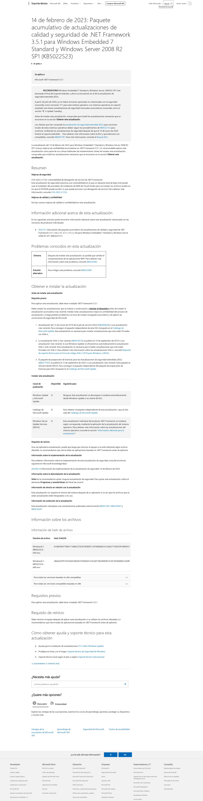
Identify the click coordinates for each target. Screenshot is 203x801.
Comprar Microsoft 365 (115, 3)
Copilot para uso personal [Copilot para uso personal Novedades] (18, 785)
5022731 (42, 229)
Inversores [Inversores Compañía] (167, 785)
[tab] (40, 703)
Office (65, 3)
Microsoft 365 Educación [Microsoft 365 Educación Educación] (80, 781)
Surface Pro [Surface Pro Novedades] (13, 768)
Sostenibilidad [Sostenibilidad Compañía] (168, 789)
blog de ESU (102, 137)
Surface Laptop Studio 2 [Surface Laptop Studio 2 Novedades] (17, 776)
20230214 (36, 468)
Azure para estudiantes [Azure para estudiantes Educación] (80, 797)
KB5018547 (116, 506)
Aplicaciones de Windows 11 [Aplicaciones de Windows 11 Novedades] (19, 797)
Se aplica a (37, 63)
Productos (75, 3)
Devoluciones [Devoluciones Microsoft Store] (46, 781)
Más (99, 3)
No (125, 754)
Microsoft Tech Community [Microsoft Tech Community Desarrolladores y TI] (141, 783)
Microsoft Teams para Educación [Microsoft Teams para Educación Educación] (83, 776)
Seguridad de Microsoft (93, 729)
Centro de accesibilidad (119, 729)
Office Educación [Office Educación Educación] (78, 785)
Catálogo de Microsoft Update (82, 368)
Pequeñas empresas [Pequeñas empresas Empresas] (108, 797)
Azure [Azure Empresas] (103, 776)
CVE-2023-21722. (59, 192)
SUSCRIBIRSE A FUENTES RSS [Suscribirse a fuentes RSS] (46, 663)
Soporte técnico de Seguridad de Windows (86, 651)
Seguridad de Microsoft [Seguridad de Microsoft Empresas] (109, 772)
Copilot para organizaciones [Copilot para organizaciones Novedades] (19, 781)
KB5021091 (104, 506)
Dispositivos (88, 3)
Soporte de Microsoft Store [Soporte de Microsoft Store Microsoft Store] (50, 776)
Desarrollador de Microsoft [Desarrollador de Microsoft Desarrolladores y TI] (141, 768)
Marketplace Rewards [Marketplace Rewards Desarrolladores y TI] (140, 795)
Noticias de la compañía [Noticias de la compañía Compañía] (171, 776)
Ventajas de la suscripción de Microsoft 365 (42, 732)
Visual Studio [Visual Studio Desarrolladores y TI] (137, 799)
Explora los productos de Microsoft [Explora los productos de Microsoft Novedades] (21, 793)
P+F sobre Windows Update (91, 646)
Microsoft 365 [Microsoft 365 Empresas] (106, 785)
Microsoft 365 (55, 3)
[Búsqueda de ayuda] (168, 3)
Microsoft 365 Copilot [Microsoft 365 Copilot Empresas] (108, 789)
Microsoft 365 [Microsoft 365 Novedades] (14, 789)
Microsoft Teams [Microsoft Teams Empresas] (107, 793)
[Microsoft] (19, 3)
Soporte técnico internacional (91, 656)
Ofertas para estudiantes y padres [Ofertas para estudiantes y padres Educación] (83, 793)
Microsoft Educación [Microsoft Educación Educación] (79, 768)
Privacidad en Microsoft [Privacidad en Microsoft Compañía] (171, 781)
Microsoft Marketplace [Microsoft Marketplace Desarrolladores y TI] (140, 787)
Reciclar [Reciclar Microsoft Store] (44, 789)
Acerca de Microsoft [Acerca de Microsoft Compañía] (170, 772)
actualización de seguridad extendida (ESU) (84, 124)
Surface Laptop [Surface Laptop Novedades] (14, 772)
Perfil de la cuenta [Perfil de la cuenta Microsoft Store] (48, 768)
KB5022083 (92, 261)
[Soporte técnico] (39, 3)
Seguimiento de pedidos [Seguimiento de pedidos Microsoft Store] (49, 785)
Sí (110, 754)
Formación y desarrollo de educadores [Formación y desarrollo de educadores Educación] (84, 789)
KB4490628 (104, 324)
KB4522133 (105, 127)
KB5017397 (44, 362)
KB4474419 (77, 340)
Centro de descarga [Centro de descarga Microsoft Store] (48, 772)
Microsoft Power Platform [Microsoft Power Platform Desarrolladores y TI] (141, 791)
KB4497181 (60, 137)
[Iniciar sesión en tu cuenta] (184, 3)
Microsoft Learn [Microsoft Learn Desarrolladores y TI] (138, 772)
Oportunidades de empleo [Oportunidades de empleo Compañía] (172, 768)
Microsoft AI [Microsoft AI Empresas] (105, 768)
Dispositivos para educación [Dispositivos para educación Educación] (81, 772)
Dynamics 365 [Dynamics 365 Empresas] (106, 781)
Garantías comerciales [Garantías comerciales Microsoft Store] (49, 793)
